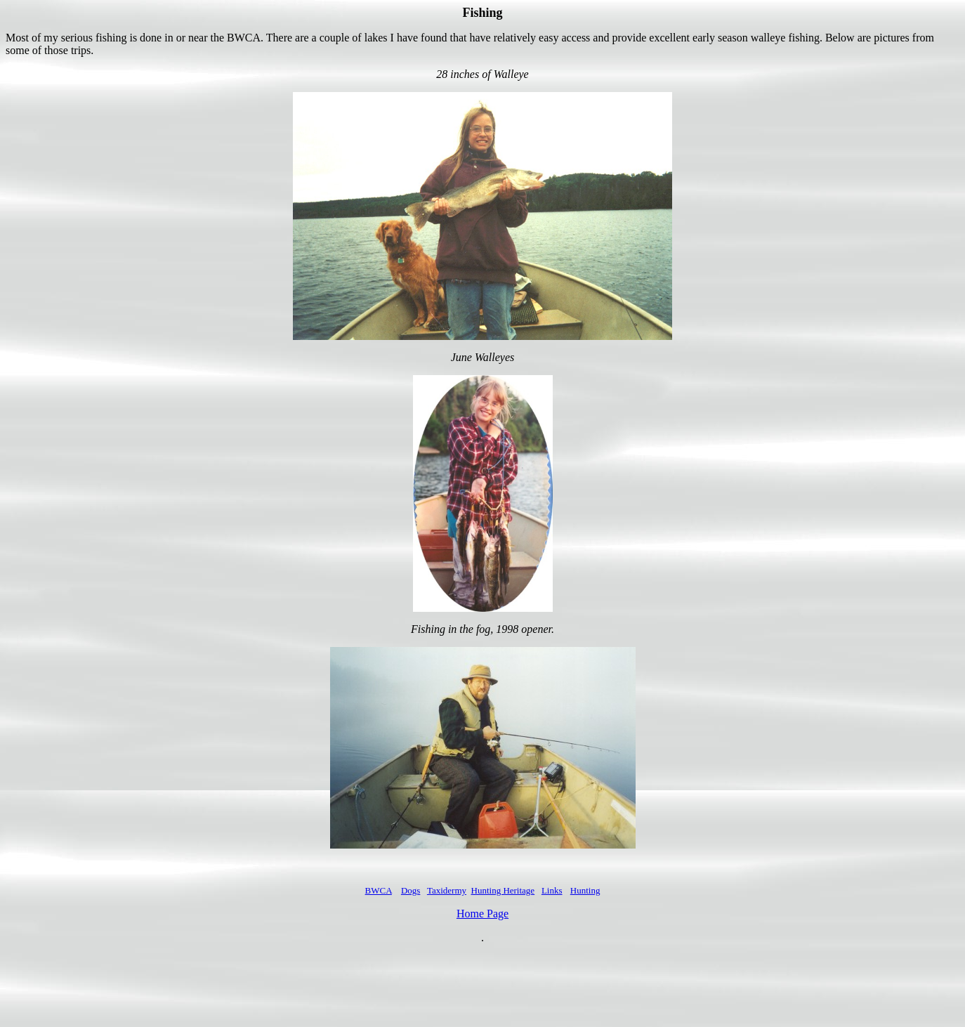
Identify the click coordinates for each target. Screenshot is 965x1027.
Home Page (482, 914)
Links (552, 890)
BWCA (378, 890)
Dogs (410, 890)
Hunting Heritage (503, 890)
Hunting (585, 890)
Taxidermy (446, 890)
